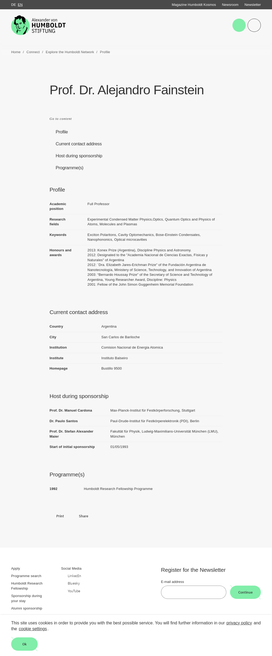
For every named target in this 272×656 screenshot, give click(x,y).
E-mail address (172, 582)
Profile (62, 131)
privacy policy (239, 623)
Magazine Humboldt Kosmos (194, 5)
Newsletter (253, 5)
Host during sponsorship (79, 155)
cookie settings (33, 629)
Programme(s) (69, 167)
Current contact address (79, 143)
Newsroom (230, 5)
